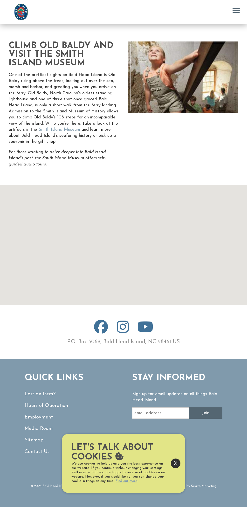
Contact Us (38, 450)
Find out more (126, 481)
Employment (39, 416)
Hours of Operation (48, 405)
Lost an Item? (41, 394)
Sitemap (34, 439)
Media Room (40, 427)
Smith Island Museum (59, 129)
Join (205, 413)
